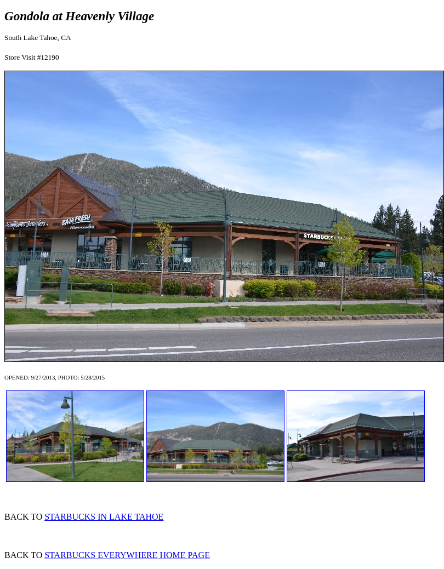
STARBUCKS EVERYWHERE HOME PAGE (127, 555)
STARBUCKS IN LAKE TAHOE (103, 516)
